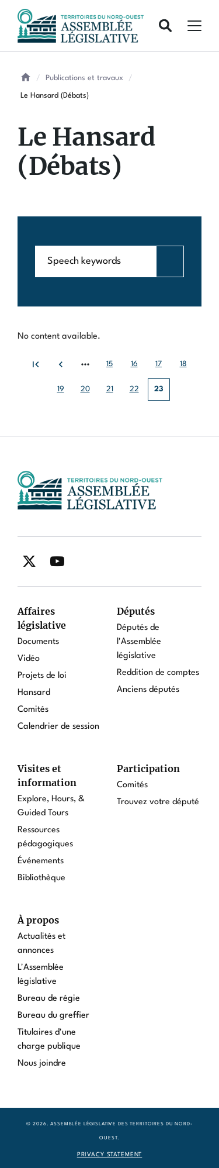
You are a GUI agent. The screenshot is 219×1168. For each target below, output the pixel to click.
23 (162, 392)
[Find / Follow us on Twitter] (29, 561)
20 (88, 392)
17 (162, 367)
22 (137, 392)
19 (64, 392)
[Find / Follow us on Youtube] (57, 561)
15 (113, 367)
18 (187, 367)
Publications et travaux (84, 78)
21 (113, 392)
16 (138, 367)
